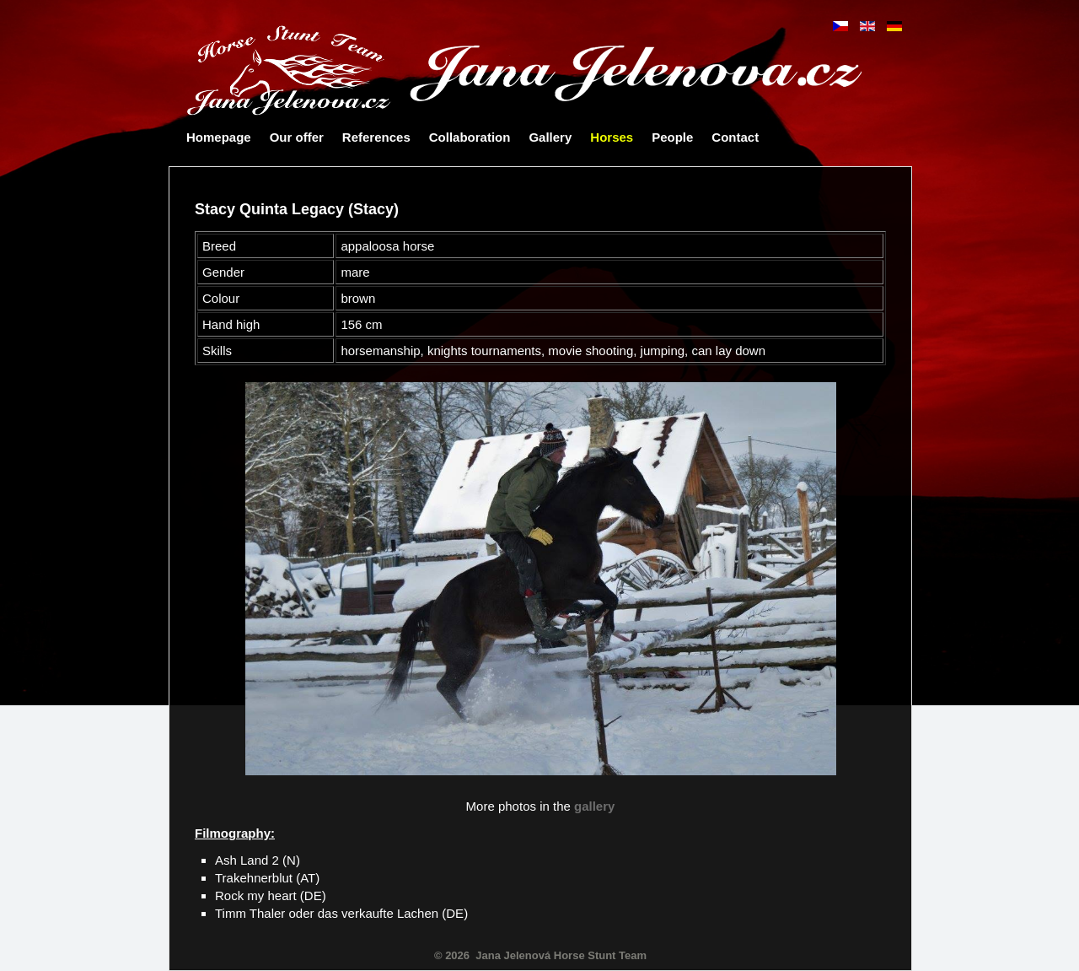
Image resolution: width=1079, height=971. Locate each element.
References (376, 137)
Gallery (550, 137)
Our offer (297, 137)
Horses (611, 137)
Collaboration (470, 137)
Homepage (218, 137)
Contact (735, 137)
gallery (594, 806)
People (672, 137)
